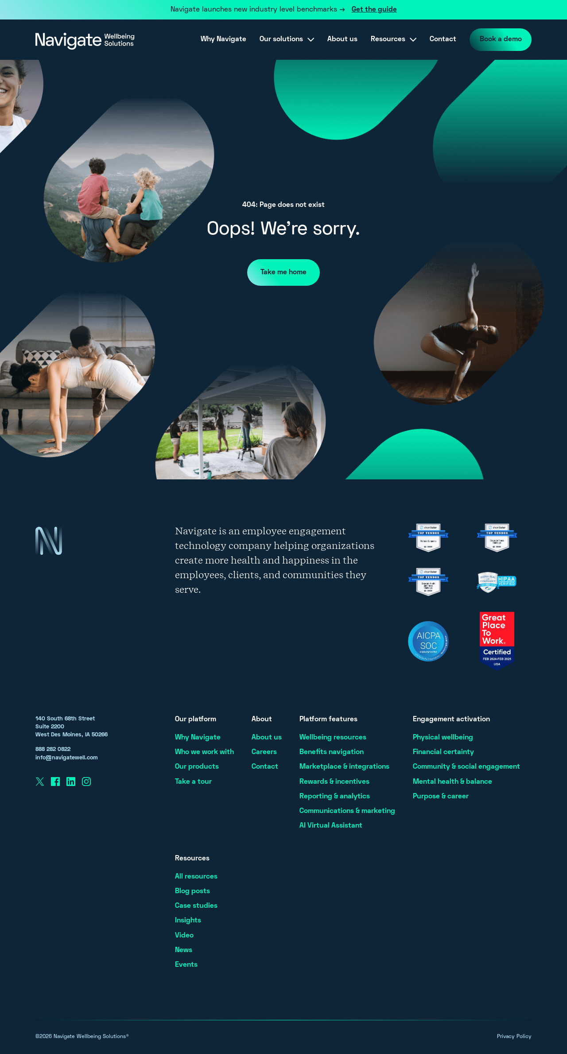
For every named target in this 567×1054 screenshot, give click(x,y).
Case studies (196, 906)
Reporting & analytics (334, 796)
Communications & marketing (347, 811)
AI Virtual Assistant (330, 826)
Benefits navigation (331, 752)
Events (186, 965)
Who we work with (204, 752)
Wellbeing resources (332, 738)
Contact (440, 39)
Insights (188, 921)
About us (340, 39)
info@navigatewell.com (66, 758)
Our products (197, 767)
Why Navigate (221, 39)
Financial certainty (443, 752)
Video (184, 936)
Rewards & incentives (334, 782)
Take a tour (193, 782)
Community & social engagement (466, 767)
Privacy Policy (514, 1037)
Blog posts (192, 891)
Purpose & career (441, 796)
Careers (264, 752)
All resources (196, 877)
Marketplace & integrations (344, 767)
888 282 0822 (52, 749)
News (183, 950)
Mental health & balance (452, 782)
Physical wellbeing (443, 738)
